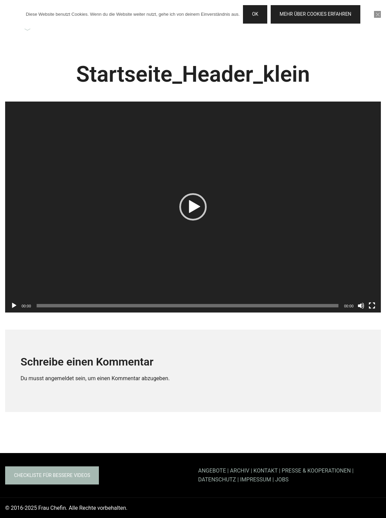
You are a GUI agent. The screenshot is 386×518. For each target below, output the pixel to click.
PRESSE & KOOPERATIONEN (316, 470)
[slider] (188, 305)
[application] (193, 207)
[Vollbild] (372, 305)
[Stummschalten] (361, 305)
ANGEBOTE (212, 470)
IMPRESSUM (255, 479)
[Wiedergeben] (14, 305)
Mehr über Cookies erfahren (315, 14)
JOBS (281, 479)
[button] (193, 207)
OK (255, 14)
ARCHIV (239, 470)
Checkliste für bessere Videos (52, 475)
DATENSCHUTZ (217, 479)
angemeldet (59, 378)
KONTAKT (266, 470)
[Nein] (377, 14)
